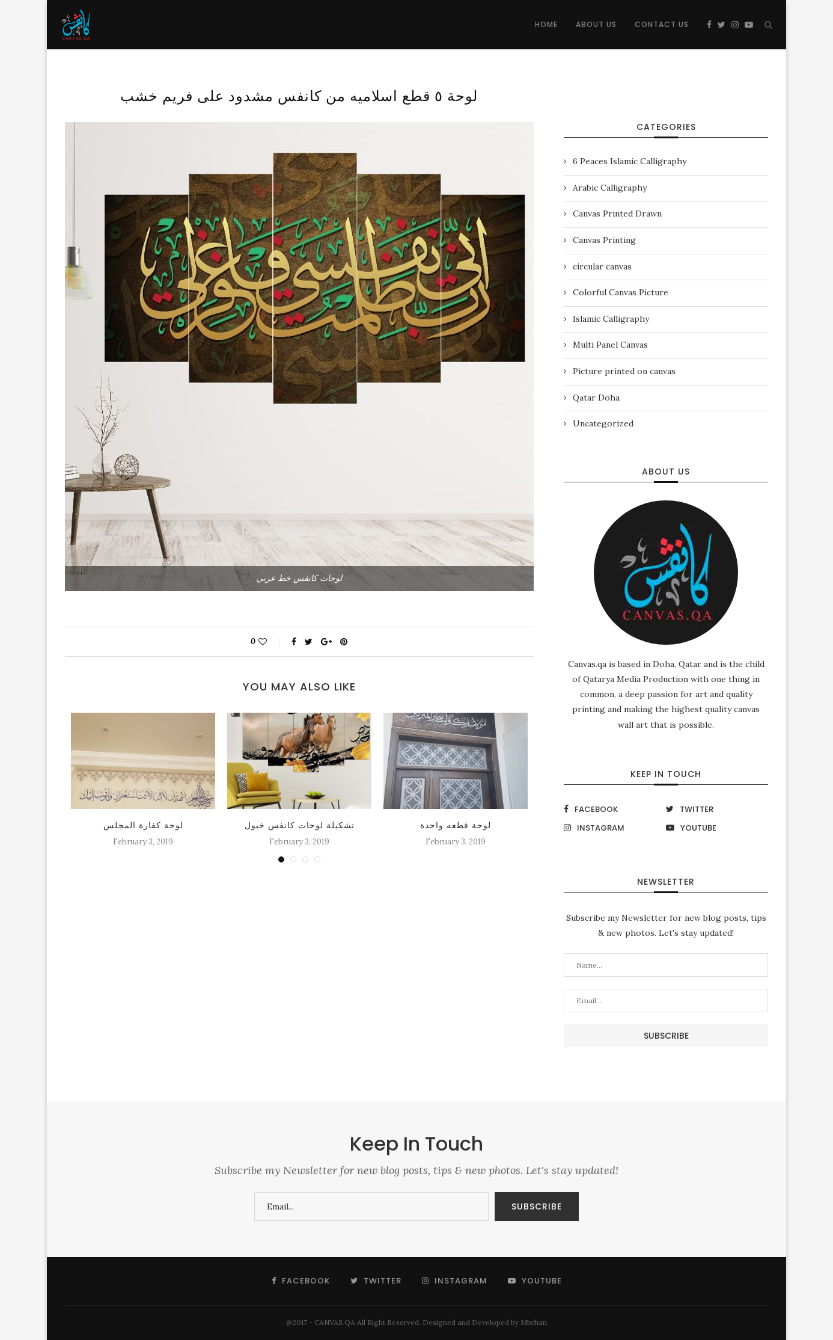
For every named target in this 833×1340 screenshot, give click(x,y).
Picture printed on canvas (624, 371)
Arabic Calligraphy (610, 187)
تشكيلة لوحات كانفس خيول (300, 825)
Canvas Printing (604, 240)
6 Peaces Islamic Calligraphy (629, 161)
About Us (596, 24)
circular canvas (602, 266)
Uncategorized (603, 423)
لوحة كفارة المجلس (143, 825)
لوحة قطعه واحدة (455, 825)
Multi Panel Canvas (610, 344)
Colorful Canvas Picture (620, 292)
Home (546, 24)
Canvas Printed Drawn (617, 213)
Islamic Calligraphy (611, 318)
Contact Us (662, 24)
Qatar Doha (596, 397)
